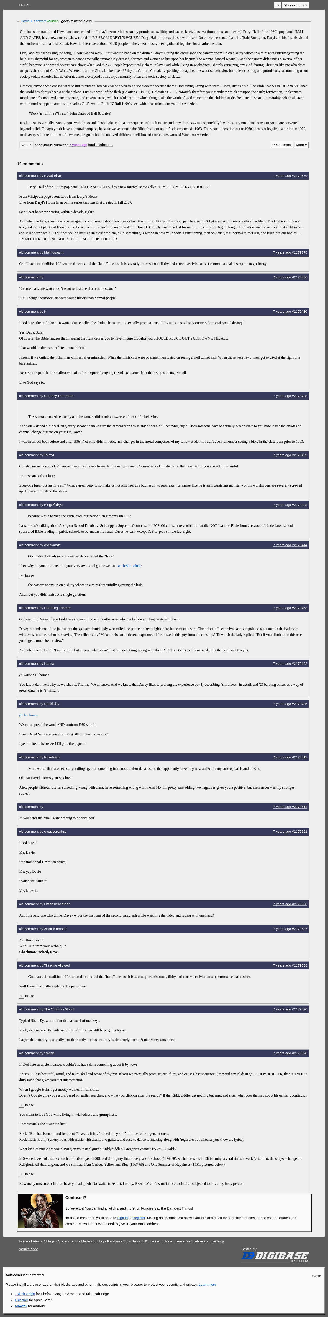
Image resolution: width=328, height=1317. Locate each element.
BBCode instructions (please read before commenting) (182, 1241)
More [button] (300, 145)
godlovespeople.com (77, 21)
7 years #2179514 (290, 807)
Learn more (207, 1284)
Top (125, 1241)
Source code (28, 1249)
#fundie (53, 21)
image (29, 575)
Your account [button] (294, 5)
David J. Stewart (33, 21)
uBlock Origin (25, 1294)
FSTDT (24, 5)
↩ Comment (281, 145)
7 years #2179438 (290, 505)
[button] (277, 5)
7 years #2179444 (290, 545)
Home (23, 1241)
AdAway (21, 1306)
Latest (35, 1241)
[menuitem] (295, 5)
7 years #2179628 (290, 1053)
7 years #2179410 (290, 311)
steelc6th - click (129, 566)
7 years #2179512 (290, 757)
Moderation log (92, 1241)
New (134, 1241)
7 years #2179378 (290, 252)
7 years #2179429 (290, 455)
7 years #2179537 (290, 929)
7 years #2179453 (290, 608)
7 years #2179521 (290, 831)
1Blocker (21, 1300)
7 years (78, 145)
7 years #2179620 (290, 1009)
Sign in (122, 1218)
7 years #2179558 (290, 965)
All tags (48, 1241)
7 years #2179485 (290, 704)
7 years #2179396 (290, 277)
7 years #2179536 (290, 904)
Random (113, 1241)
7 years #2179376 (290, 175)
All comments (67, 1241)
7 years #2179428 (290, 396)
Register (139, 1218)
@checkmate (28, 715)
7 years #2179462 (290, 663)
